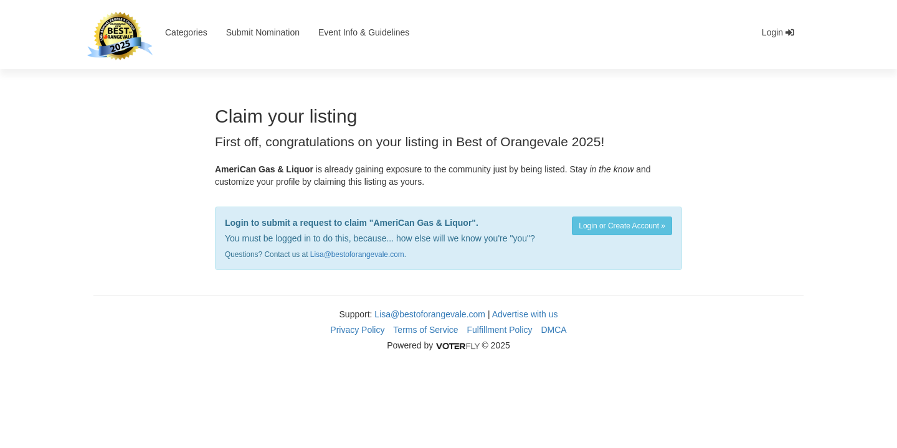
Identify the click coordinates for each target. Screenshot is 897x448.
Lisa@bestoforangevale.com (357, 254)
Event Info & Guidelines (363, 32)
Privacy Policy (357, 330)
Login (778, 32)
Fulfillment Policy (500, 330)
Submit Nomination (263, 32)
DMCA (553, 330)
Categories (186, 32)
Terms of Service (425, 330)
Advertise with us (525, 314)
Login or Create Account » (622, 226)
